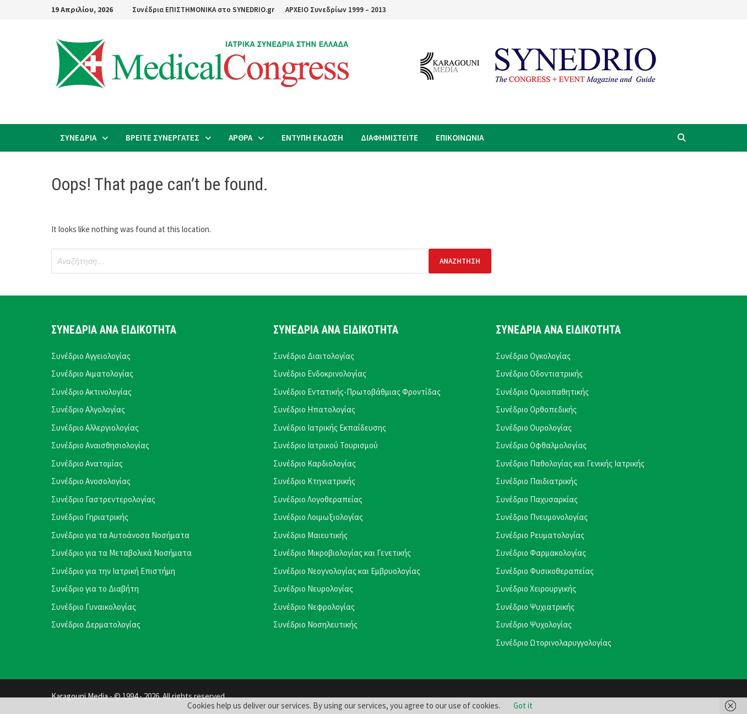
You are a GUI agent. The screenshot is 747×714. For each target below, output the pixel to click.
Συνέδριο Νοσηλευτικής (315, 624)
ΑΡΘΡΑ (240, 137)
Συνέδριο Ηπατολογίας (314, 409)
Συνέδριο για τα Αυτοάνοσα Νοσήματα (120, 535)
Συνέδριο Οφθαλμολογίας (541, 445)
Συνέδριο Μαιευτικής (310, 535)
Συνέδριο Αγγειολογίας (91, 356)
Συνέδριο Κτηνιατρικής (314, 481)
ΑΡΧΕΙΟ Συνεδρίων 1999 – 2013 (335, 9)
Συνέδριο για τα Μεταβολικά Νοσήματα (121, 552)
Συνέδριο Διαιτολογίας (313, 356)
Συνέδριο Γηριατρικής (89, 517)
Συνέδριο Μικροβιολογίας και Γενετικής (342, 552)
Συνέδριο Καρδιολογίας (314, 463)
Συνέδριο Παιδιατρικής (536, 481)
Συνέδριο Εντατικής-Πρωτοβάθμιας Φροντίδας (357, 391)
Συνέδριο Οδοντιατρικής (539, 373)
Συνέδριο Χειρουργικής (536, 588)
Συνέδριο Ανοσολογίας (91, 481)
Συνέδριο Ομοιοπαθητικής (542, 391)
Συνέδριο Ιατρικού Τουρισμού (325, 445)
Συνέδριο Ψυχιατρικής (535, 607)
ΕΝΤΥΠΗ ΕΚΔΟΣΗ (312, 137)
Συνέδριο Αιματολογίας (92, 373)
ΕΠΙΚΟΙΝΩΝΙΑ (460, 137)
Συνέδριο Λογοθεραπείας (317, 499)
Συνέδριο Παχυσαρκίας (537, 499)
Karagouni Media (80, 696)
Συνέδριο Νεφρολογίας (314, 607)
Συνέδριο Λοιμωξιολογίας (318, 517)
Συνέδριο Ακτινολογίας (91, 391)
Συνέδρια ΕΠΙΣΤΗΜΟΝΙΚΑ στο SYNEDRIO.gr (203, 9)
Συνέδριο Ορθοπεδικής (536, 409)
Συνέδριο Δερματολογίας (95, 624)
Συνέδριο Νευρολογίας (313, 588)
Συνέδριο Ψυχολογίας (534, 624)
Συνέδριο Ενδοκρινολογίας (319, 373)
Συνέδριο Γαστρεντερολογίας (103, 499)
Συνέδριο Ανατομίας (87, 463)
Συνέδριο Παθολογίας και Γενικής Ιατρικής (570, 463)
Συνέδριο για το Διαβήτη (95, 588)
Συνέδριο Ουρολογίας (534, 427)
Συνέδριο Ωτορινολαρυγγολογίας (553, 642)
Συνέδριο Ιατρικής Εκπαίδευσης (329, 427)
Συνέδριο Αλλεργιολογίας (95, 427)
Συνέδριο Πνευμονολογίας (542, 517)
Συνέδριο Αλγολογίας (88, 409)
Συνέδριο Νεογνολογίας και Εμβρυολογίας (346, 571)
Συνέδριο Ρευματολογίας (540, 535)
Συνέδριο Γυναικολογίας (93, 607)
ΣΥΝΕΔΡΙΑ (78, 137)
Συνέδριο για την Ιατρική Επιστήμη (113, 571)
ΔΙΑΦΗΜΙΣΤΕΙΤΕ (389, 137)
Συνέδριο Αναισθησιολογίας (100, 445)
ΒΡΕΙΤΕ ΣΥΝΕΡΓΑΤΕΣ (162, 137)
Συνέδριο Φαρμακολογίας (541, 552)
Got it (523, 705)
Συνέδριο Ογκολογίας (533, 356)
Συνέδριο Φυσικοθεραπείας (545, 571)
